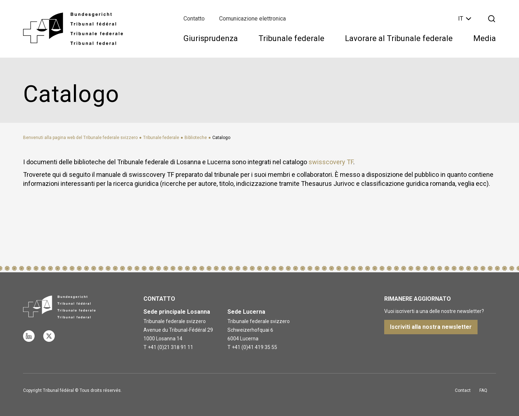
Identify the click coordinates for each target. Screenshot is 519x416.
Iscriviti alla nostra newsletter (431, 326)
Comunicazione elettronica (252, 18)
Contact (463, 390)
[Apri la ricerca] (491, 18)
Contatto (194, 18)
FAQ (483, 390)
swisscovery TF (331, 162)
